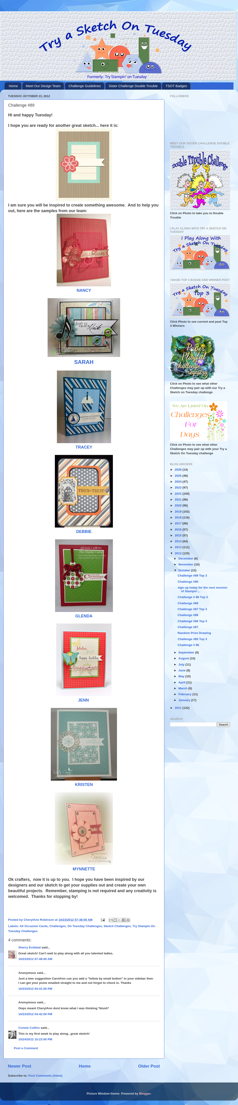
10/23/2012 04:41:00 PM (35, 988)
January (184, 700)
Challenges (57, 926)
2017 (178, 523)
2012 (178, 553)
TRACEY (83, 447)
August (184, 658)
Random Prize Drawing (194, 633)
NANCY (84, 290)
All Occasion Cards (34, 926)
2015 (178, 535)
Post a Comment (26, 1048)
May (181, 676)
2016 (178, 529)
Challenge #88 (188, 615)
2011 (178, 708)
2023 (178, 487)
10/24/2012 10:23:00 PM (35, 1039)
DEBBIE (84, 531)
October (184, 570)
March (183, 688)
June (182, 670)
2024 (178, 481)
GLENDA (83, 616)
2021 (178, 499)
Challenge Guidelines (84, 86)
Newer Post (19, 1066)
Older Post (149, 1066)
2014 (178, 541)
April (182, 682)
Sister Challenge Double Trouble (133, 86)
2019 (178, 511)
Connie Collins (29, 1027)
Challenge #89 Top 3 (192, 575)
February (185, 694)
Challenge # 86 (188, 645)
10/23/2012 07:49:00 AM (35, 959)
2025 (178, 475)
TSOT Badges (176, 86)
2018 (178, 517)
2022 (178, 493)
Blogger (145, 1093)
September (186, 652)
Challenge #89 (188, 603)
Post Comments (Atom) (45, 1075)
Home (13, 86)
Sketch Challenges (117, 926)
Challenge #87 (188, 627)
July (181, 664)
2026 (178, 469)
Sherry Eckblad (29, 947)
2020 (178, 505)
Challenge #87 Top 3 (192, 609)
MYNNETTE (84, 869)
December (186, 558)
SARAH (83, 362)
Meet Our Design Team (43, 86)
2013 (178, 547)
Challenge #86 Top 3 (192, 621)
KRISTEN (84, 784)
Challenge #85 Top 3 (192, 639)
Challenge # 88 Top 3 (193, 597)
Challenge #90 (188, 581)
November (186, 564)
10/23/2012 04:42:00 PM (35, 1014)
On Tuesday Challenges (84, 926)
